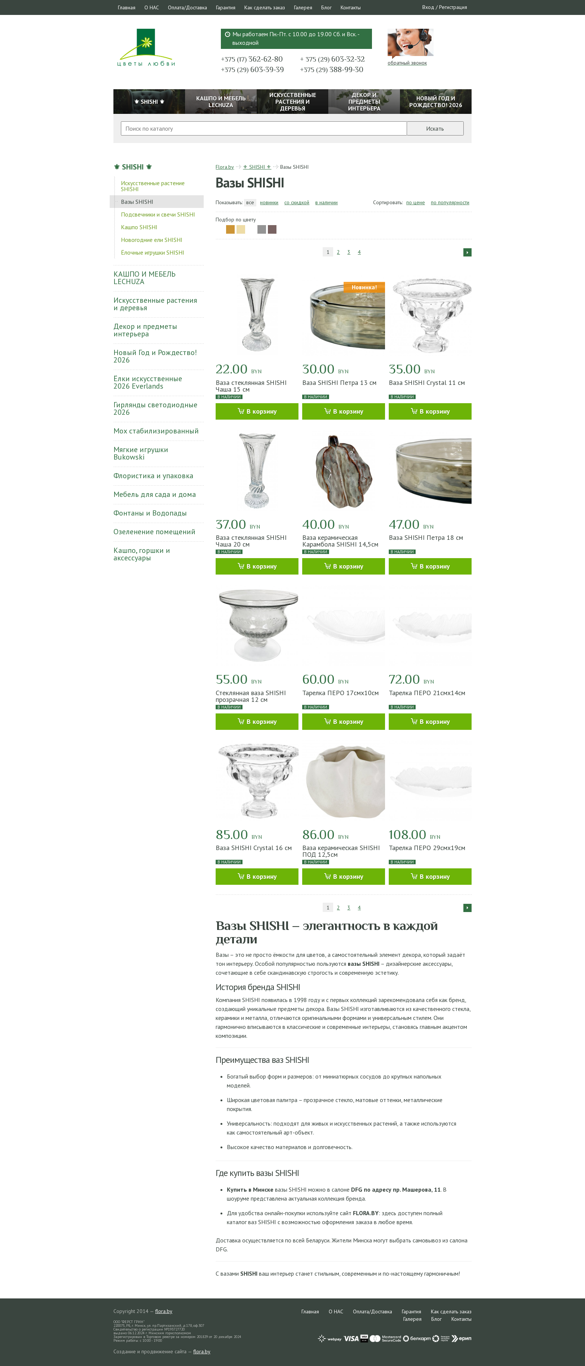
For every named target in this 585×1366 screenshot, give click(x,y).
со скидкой (296, 202)
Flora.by (225, 167)
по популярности (450, 202)
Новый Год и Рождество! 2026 (155, 356)
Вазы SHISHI (137, 201)
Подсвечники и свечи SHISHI (158, 214)
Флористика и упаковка (153, 475)
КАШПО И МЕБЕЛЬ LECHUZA (144, 277)
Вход (428, 7)
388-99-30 (331, 69)
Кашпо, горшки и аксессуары (141, 554)
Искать (435, 128)
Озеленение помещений (154, 531)
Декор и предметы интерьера (145, 330)
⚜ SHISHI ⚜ (132, 167)
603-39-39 (252, 69)
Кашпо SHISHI (139, 227)
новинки (269, 202)
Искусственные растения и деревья (155, 303)
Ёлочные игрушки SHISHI (152, 252)
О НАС (151, 7)
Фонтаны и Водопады (150, 513)
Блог (326, 7)
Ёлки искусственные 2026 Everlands (147, 382)
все (250, 202)
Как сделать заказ (264, 7)
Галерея (303, 7)
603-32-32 (332, 59)
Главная (126, 7)
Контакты (351, 7)
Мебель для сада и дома (154, 494)
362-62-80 (252, 59)
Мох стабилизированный (156, 431)
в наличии (326, 202)
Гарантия (225, 7)
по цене (415, 202)
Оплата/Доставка (187, 7)
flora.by (163, 1311)
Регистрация (453, 7)
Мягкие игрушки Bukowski (140, 453)
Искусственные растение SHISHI (153, 186)
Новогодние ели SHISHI (151, 239)
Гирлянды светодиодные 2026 (155, 408)
